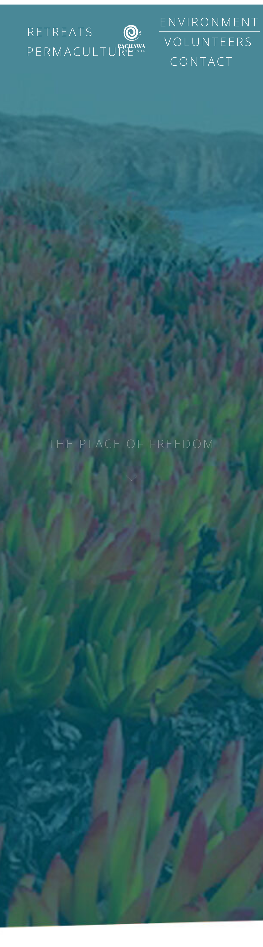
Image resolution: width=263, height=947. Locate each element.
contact (202, 61)
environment (209, 22)
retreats (60, 31)
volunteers (208, 41)
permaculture (81, 51)
